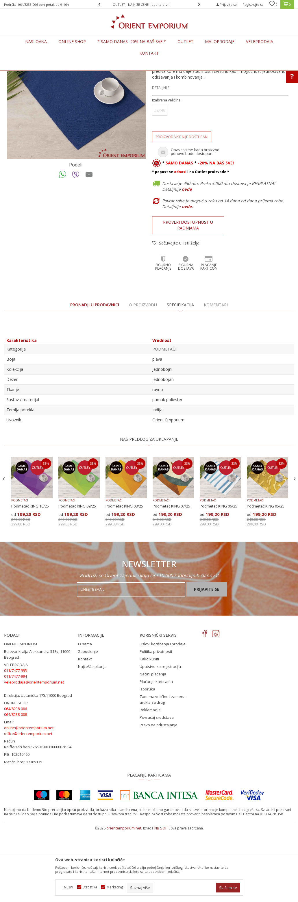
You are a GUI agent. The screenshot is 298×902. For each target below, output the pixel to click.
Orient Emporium (18, 74)
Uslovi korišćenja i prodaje (163, 714)
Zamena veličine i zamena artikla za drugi (163, 770)
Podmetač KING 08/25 (124, 576)
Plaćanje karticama (156, 752)
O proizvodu (143, 375)
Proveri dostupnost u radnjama (188, 295)
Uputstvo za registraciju (160, 737)
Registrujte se (253, 4)
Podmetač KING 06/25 (218, 576)
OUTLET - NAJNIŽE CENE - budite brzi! (148, 4)
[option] (149, 4)
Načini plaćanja (153, 744)
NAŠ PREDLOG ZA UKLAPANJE (149, 510)
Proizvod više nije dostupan (182, 207)
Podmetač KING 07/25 (171, 576)
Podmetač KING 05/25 (265, 576)
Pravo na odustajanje (158, 795)
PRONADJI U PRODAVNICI (94, 375)
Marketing (115, 887)
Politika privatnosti (156, 722)
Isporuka (147, 759)
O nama (85, 714)
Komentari (216, 375)
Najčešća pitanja (92, 737)
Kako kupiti (149, 729)
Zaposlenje (88, 722)
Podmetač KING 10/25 (30, 576)
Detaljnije (160, 158)
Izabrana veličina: (167, 170)
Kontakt (85, 729)
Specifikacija (180, 375)
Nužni (68, 887)
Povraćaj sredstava (157, 788)
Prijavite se (206, 660)
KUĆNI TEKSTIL (67, 74)
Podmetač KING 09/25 (77, 576)
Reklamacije (150, 780)
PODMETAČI (93, 74)
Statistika (90, 887)
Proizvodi (44, 74)
